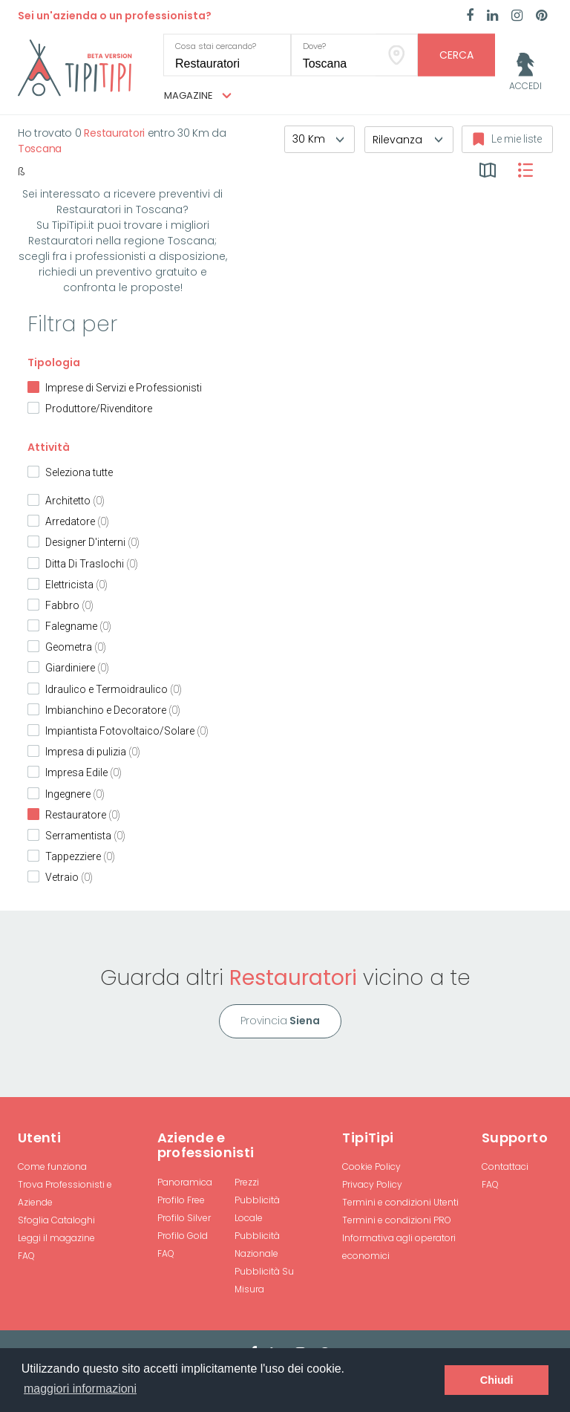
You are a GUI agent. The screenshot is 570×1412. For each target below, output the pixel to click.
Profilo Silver (184, 1217)
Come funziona (52, 1166)
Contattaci (505, 1166)
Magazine (198, 95)
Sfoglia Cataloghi (56, 1220)
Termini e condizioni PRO (396, 1220)
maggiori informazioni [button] (80, 1388)
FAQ (26, 1255)
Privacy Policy (372, 1184)
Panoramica (184, 1182)
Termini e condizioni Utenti (400, 1202)
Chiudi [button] (497, 1380)
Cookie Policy (371, 1166)
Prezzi (247, 1182)
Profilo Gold (182, 1235)
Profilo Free (181, 1200)
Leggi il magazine (56, 1238)
